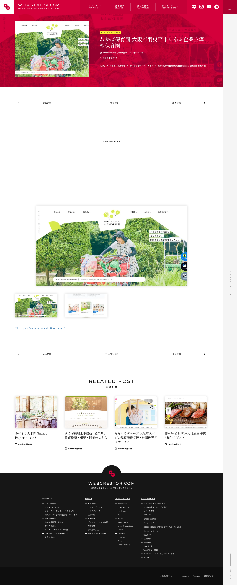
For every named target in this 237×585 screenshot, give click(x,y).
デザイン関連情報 (117, 65)
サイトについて (170, 6)
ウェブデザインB (95, 507)
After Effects (123, 522)
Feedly (120, 541)
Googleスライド (124, 544)
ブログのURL (50, 526)
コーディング (148, 522)
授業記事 (120, 6)
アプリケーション (122, 498)
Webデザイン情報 (150, 550)
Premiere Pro (123, 507)
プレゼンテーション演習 (98, 522)
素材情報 (147, 542)
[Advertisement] (105, 169)
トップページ (96, 6)
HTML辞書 (168, 527)
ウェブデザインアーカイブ (110, 32)
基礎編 (146, 518)
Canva (120, 529)
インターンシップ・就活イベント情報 (158, 553)
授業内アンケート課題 (97, 533)
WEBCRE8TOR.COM (39, 7)
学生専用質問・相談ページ (56, 522)
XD (119, 514)
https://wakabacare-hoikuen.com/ (42, 328)
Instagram (184, 576)
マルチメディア (94, 511)
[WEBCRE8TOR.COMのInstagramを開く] (201, 7)
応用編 (153, 518)
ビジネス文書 (148, 511)
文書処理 (91, 518)
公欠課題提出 (50, 518)
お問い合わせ (50, 537)
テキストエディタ (150, 531)
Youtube (196, 576)
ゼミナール (92, 503)
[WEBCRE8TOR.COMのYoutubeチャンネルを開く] (209, 7)
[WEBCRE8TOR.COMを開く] (217, 7)
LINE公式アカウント (167, 576)
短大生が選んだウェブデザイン (156, 507)
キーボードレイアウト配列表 (56, 529)
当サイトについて (52, 507)
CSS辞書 (177, 527)
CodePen (121, 533)
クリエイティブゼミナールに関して (59, 511)
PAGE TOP (230, 566)
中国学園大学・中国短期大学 (56, 533)
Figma (120, 518)
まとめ (146, 557)
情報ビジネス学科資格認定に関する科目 (61, 514)
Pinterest (121, 537)
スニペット (148, 546)
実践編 (153, 527)
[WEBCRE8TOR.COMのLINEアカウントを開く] (194, 7)
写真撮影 (147, 538)
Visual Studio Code (125, 526)
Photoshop (122, 503)
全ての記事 (143, 6)
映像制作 (91, 514)
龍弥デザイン (209, 576)
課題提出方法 (93, 529)
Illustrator (122, 511)
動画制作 (147, 535)
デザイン (147, 514)
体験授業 (91, 526)
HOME (102, 65)
